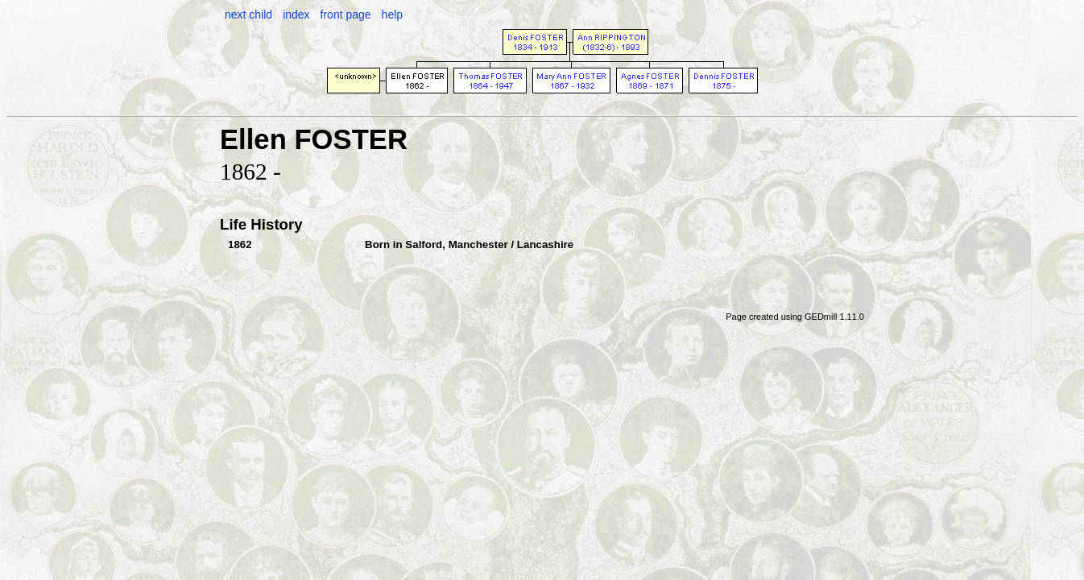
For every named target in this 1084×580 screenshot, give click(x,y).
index (296, 14)
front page (346, 14)
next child (248, 14)
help (392, 14)
